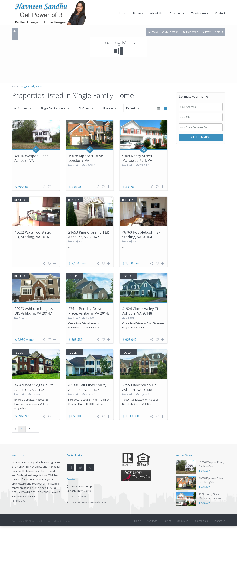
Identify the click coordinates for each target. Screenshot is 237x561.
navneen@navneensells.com (89, 502)
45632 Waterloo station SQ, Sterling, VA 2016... (33, 234)
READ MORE (18, 500)
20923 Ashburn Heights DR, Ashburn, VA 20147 (33, 310)
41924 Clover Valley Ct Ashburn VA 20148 (140, 310)
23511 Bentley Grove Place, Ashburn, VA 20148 (89, 310)
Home (122, 13)
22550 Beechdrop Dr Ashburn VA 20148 (139, 387)
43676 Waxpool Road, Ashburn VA (32, 157)
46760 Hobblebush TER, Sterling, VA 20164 (141, 234)
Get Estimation (200, 137)
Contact (220, 13)
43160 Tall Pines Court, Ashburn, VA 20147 (87, 387)
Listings (138, 13)
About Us (156, 13)
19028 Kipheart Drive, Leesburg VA (86, 157)
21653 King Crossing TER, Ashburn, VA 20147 (89, 234)
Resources (177, 13)
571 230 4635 (79, 496)
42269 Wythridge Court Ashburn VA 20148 (33, 387)
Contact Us (219, 520)
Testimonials (199, 13)
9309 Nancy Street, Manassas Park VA (137, 157)
